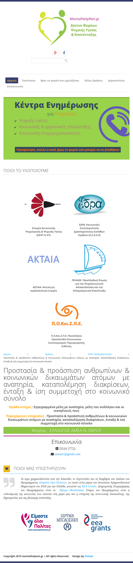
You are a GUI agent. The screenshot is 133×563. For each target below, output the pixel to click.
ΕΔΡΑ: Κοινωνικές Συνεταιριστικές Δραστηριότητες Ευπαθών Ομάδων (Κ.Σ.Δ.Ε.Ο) (89, 230)
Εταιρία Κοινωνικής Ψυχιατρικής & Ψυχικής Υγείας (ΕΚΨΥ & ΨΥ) (43, 231)
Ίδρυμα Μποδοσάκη (71, 490)
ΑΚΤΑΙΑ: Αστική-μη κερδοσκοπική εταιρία (43, 288)
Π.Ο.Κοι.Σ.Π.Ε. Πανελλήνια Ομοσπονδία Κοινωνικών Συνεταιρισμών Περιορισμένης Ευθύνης (66, 341)
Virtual (89, 556)
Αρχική (11, 80)
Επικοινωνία (15, 86)
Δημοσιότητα (116, 80)
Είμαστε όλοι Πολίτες (52, 482)
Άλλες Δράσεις (94, 80)
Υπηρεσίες (65, 113)
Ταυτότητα (28, 80)
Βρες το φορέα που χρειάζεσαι (60, 80)
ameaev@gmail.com (67, 454)
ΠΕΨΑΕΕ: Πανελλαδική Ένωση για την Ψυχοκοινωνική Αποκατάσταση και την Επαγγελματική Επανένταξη (89, 285)
